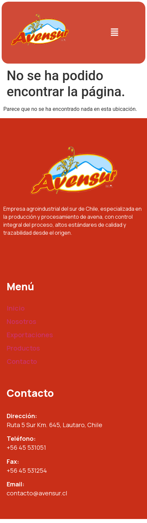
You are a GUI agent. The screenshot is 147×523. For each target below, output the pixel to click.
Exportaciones (30, 334)
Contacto (22, 361)
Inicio (16, 308)
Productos (23, 348)
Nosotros (21, 321)
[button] (114, 32)
